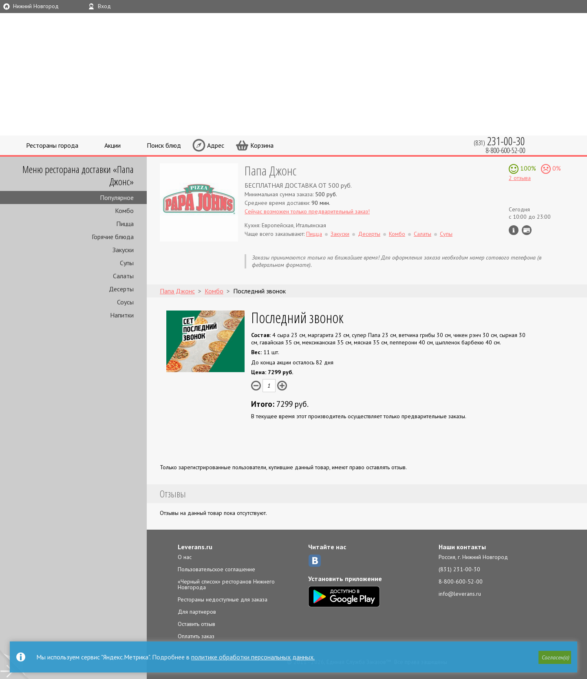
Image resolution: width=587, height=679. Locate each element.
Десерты (121, 289)
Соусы (125, 302)
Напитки (122, 315)
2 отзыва (520, 178)
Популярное (117, 197)
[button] (554, 657)
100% (527, 168)
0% (556, 168)
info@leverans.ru (460, 593)
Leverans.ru (195, 547)
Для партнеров (197, 611)
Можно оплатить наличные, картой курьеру (527, 230)
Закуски (123, 250)
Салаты (123, 276)
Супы (127, 263)
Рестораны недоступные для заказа (222, 599)
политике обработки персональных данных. (253, 657)
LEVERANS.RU (397, 35)
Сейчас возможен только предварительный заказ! (307, 211)
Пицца (125, 224)
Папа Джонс (270, 170)
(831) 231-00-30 (459, 569)
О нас (185, 557)
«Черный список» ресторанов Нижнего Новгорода (226, 584)
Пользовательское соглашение (216, 569)
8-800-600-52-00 (461, 581)
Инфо (514, 230)
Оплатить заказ (196, 636)
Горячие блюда (113, 237)
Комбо (124, 210)
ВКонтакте (314, 560)
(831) (499, 140)
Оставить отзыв (196, 624)
